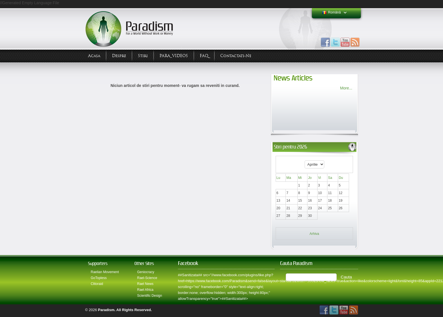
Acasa (94, 55)
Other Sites (144, 263)
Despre (119, 55)
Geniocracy (145, 272)
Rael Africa (145, 290)
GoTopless (99, 278)
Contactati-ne (235, 55)
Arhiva (314, 234)
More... (346, 88)
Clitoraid (97, 284)
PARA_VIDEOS (173, 55)
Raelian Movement (105, 272)
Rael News (145, 284)
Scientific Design (149, 296)
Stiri (143, 55)
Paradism (106, 310)
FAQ (204, 55)
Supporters (97, 263)
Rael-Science (147, 278)
